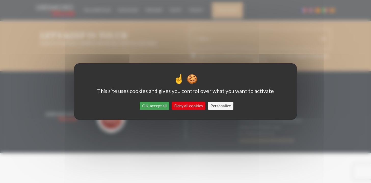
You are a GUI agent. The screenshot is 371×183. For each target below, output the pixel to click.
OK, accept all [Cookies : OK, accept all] (154, 105)
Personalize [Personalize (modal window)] (220, 105)
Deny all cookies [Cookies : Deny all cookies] (188, 105)
